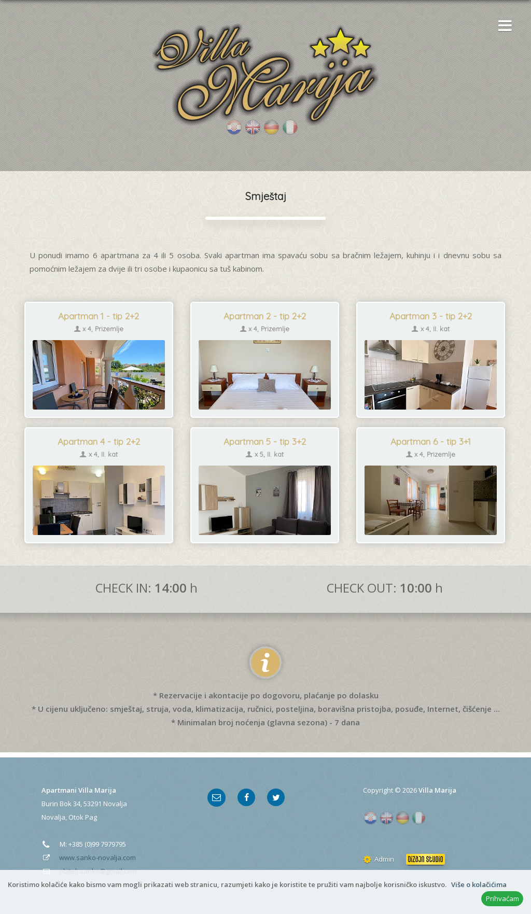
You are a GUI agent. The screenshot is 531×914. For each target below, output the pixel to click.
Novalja (115, 803)
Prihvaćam (502, 898)
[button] (502, 26)
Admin (378, 859)
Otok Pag (82, 817)
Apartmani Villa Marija (78, 790)
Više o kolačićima (479, 884)
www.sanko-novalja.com (97, 857)
